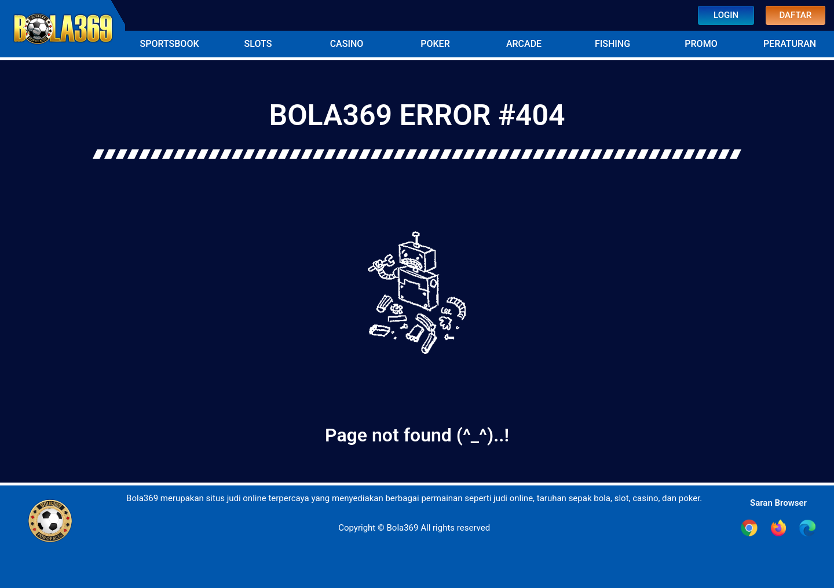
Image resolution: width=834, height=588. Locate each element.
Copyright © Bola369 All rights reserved (414, 528)
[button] (169, 44)
